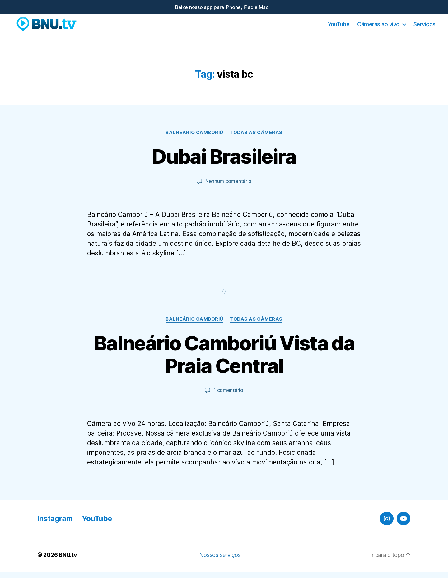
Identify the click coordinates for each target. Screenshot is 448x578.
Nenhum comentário (228, 187)
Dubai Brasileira (224, 163)
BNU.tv (68, 560)
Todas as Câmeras (256, 139)
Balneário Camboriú (194, 139)
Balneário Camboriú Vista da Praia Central (224, 360)
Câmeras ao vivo (378, 27)
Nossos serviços (219, 560)
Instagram (54, 524)
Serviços (424, 27)
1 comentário (228, 396)
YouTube (339, 27)
